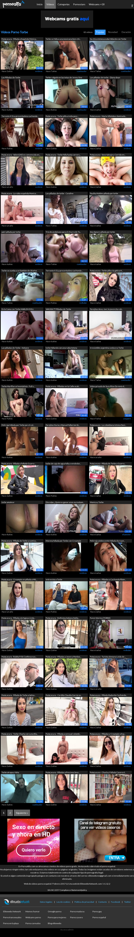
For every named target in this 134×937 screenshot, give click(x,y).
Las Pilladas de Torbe (11, 77)
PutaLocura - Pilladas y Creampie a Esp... (107, 734)
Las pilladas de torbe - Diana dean (105, 77)
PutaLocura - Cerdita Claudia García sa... (64, 695)
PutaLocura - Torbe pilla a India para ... (62, 116)
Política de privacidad (84, 902)
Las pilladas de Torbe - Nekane (15, 348)
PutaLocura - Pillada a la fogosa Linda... (18, 618)
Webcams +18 (97, 4)
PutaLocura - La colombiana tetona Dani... (108, 425)
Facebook (115, 902)
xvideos (38, 71)
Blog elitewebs (54, 923)
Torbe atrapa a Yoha (10, 772)
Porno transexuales (12, 917)
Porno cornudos (33, 923)
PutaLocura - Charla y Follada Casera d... (108, 772)
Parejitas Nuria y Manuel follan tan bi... (63, 425)
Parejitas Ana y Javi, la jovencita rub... (106, 309)
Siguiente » (22, 812)
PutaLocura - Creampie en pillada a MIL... (19, 579)
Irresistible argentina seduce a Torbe (107, 348)
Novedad (113, 32)
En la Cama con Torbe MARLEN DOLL (18, 309)
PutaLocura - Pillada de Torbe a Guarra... (107, 463)
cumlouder (82, 71)
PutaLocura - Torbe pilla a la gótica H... (106, 270)
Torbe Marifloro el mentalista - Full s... (18, 386)
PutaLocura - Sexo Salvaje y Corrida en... (107, 155)
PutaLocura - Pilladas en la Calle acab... (63, 386)
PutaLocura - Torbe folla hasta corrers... (63, 155)
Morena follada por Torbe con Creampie (63, 541)
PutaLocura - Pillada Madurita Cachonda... (108, 695)
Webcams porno (33, 917)
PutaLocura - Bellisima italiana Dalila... (62, 618)
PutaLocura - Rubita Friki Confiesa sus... (19, 657)
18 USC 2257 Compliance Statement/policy (67, 890)
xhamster (126, 534)
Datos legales (46, 902)
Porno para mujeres (57, 917)
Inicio (40, 4)
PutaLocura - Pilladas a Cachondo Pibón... (108, 579)
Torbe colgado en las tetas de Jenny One (64, 77)
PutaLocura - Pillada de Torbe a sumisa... (19, 541)
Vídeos (50, 4)
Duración (126, 32)
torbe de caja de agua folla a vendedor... (63, 463)
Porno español (99, 917)
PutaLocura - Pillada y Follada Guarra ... (19, 463)
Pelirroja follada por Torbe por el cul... (18, 425)
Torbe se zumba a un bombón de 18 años (19, 270)
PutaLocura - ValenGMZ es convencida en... (21, 155)
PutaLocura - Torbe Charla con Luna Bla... (20, 734)
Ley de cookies (63, 902)
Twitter (127, 902)
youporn (127, 418)
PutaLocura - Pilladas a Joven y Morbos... (63, 657)
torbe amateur (8, 502)
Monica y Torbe (97, 502)
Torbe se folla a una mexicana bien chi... (63, 39)
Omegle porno (54, 911)
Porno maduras (77, 911)
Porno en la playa (11, 923)
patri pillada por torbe (11, 232)
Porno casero (76, 917)
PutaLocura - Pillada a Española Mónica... (19, 39)
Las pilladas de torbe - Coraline (59, 193)
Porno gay (97, 911)
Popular (100, 32)
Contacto (102, 902)
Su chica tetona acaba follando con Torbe (108, 39)
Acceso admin (67, 929)
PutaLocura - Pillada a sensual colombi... (63, 734)
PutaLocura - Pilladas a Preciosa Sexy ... (63, 772)
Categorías (64, 4)
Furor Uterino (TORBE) (100, 618)
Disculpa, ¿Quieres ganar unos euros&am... (65, 502)
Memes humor (32, 911)
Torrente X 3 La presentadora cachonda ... (20, 116)
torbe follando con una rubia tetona (61, 348)
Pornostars (79, 4)
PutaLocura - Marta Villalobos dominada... (108, 116)
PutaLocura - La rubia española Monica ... (19, 193)
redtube (83, 303)
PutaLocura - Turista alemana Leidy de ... (108, 657)
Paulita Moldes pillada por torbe (104, 193)
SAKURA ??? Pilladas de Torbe (58, 309)
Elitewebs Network (12, 911)
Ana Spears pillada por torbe (102, 232)
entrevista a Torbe (54, 579)
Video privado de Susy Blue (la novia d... (107, 386)
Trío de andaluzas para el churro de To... (63, 232)
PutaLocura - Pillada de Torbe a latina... (18, 695)
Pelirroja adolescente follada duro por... (107, 541)
